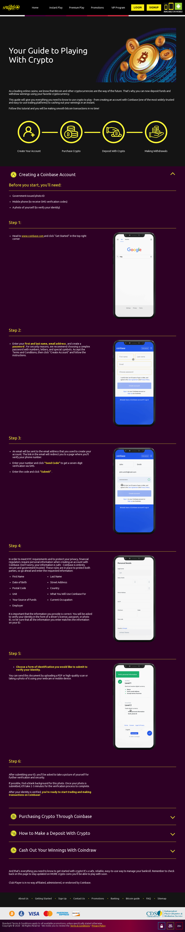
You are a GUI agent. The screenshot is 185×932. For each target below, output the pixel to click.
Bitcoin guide (133, 898)
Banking (115, 898)
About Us (23, 898)
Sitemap (162, 898)
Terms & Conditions (80, 926)
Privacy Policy (99, 926)
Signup (154, 7)
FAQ (148, 898)
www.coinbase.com (33, 235)
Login (138, 7)
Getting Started (43, 898)
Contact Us (79, 898)
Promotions (98, 898)
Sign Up (62, 898)
